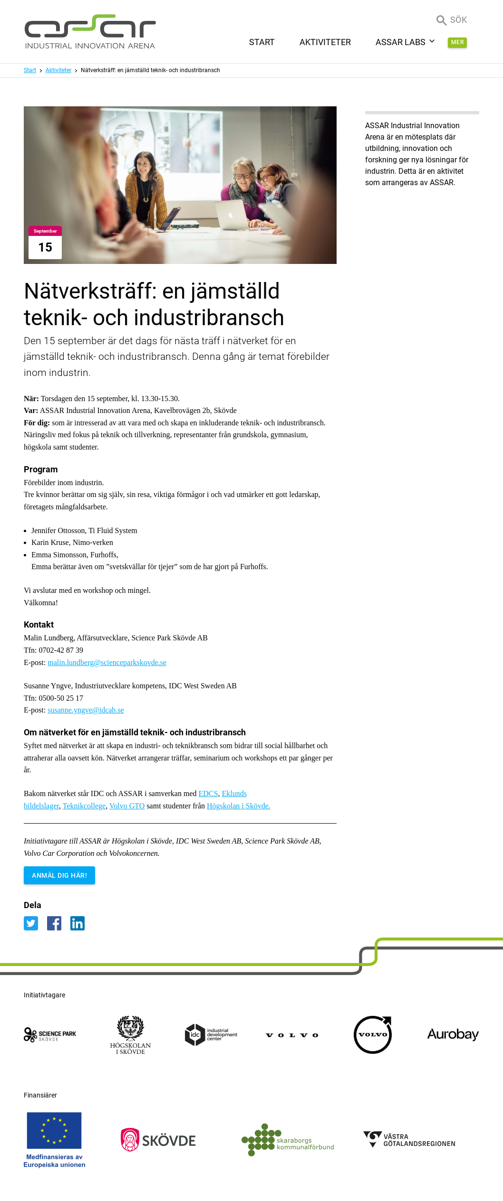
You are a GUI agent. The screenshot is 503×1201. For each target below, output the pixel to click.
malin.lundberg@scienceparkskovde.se (107, 662)
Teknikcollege (84, 806)
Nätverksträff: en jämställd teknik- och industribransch (150, 70)
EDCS (208, 793)
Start (30, 70)
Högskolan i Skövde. (239, 806)
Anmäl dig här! (59, 875)
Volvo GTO (127, 806)
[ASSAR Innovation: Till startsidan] (90, 31)
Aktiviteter (58, 70)
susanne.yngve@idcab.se (86, 710)
